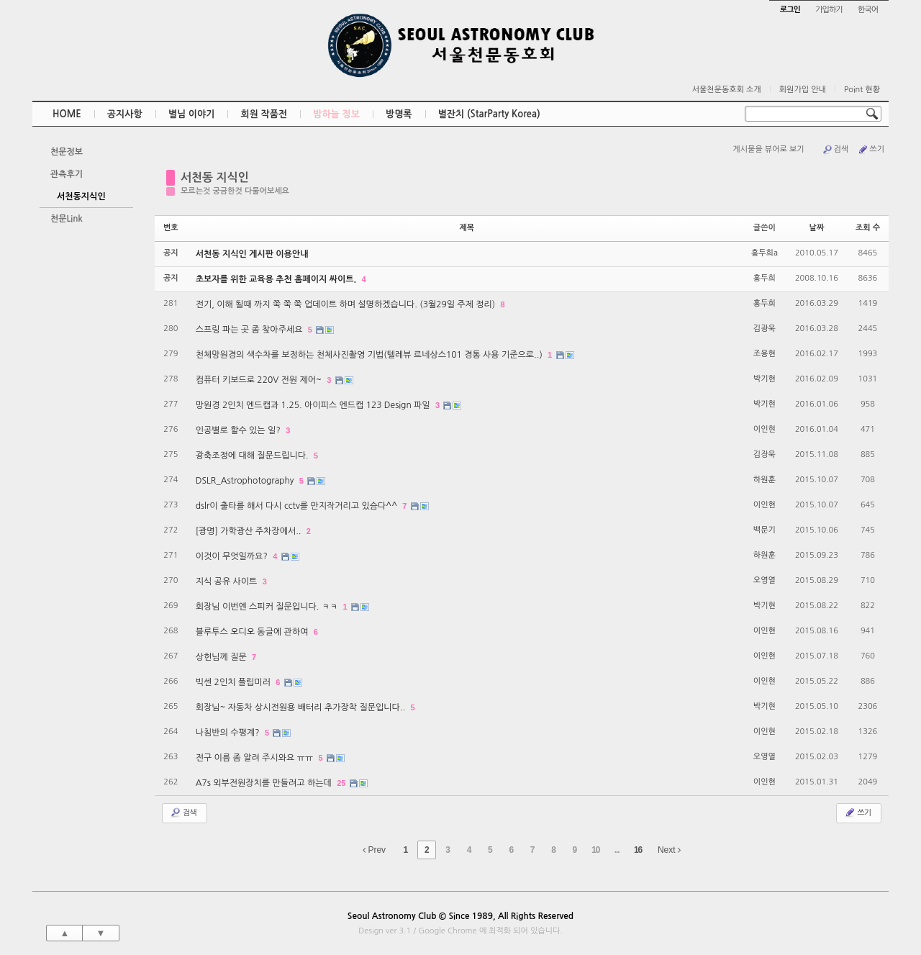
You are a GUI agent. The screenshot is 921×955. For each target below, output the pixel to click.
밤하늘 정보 (336, 114)
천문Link (66, 218)
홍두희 (764, 278)
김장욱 (764, 454)
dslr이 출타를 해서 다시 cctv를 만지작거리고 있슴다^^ (298, 506)
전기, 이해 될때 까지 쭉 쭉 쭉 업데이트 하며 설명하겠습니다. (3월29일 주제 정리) (347, 304)
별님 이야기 (191, 114)
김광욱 (764, 328)
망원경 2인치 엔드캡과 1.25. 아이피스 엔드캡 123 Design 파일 (314, 405)
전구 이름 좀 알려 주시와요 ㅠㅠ (256, 757)
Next (669, 850)
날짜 (817, 228)
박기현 (764, 379)
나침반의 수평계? (229, 732)
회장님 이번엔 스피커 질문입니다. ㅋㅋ (268, 606)
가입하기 (828, 10)
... (617, 850)
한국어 (868, 10)
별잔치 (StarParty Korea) (489, 114)
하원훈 (764, 480)
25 (341, 783)
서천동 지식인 (215, 177)
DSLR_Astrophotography (246, 480)
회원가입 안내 (802, 90)
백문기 (764, 530)
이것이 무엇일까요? (233, 556)
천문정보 (66, 152)
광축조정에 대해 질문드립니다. (253, 455)
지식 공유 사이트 (228, 581)
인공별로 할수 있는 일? (239, 430)
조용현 (764, 354)
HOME (67, 114)
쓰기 (870, 149)
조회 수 (868, 228)
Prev (374, 850)
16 (638, 850)
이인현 (764, 429)
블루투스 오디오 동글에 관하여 (253, 632)
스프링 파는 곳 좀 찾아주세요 (250, 329)
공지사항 (124, 114)
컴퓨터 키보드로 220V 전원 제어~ (260, 380)
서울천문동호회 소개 (726, 90)
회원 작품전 (263, 114)
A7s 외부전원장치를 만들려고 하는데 (265, 783)
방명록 (399, 114)
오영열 (764, 580)
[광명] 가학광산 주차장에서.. (250, 531)
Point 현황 (862, 90)
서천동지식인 (81, 196)
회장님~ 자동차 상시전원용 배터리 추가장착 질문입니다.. (302, 707)
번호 (170, 228)
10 (595, 850)
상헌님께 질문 (222, 657)
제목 (466, 228)
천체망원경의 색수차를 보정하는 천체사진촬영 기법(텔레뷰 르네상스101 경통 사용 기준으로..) (370, 354)
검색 (835, 149)
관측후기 (66, 174)
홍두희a (764, 253)
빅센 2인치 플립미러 (234, 682)
